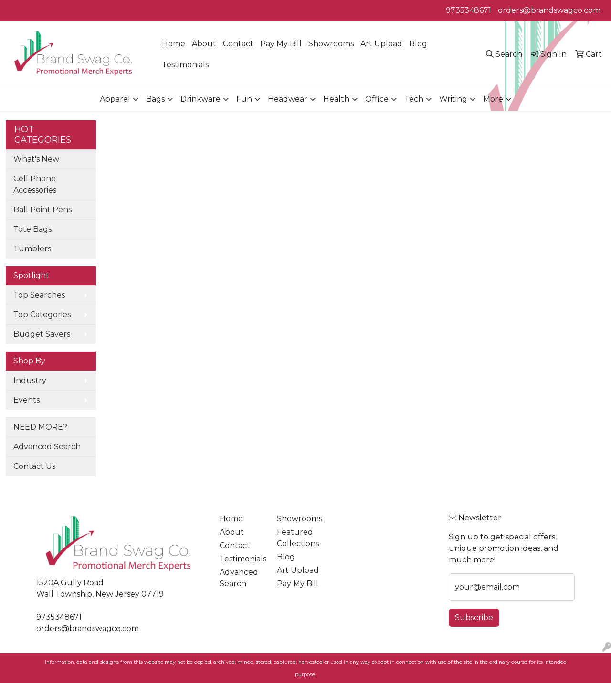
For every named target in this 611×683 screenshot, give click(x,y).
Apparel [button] (115, 98)
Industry (29, 380)
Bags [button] (155, 98)
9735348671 (468, 10)
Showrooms (331, 43)
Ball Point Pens (42, 209)
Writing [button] (453, 98)
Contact (238, 43)
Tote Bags (32, 229)
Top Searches (39, 295)
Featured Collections (298, 538)
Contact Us (34, 466)
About (204, 43)
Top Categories (42, 314)
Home (173, 43)
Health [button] (336, 98)
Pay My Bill (281, 43)
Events (26, 399)
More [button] (493, 98)
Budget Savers (41, 334)
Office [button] (377, 98)
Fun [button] (244, 98)
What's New (36, 159)
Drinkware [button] (200, 98)
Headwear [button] (287, 98)
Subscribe (474, 617)
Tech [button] (413, 98)
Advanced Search (47, 446)
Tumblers (32, 248)
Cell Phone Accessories (34, 184)
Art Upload (381, 43)
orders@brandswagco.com (549, 10)
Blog (418, 43)
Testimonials (185, 64)
